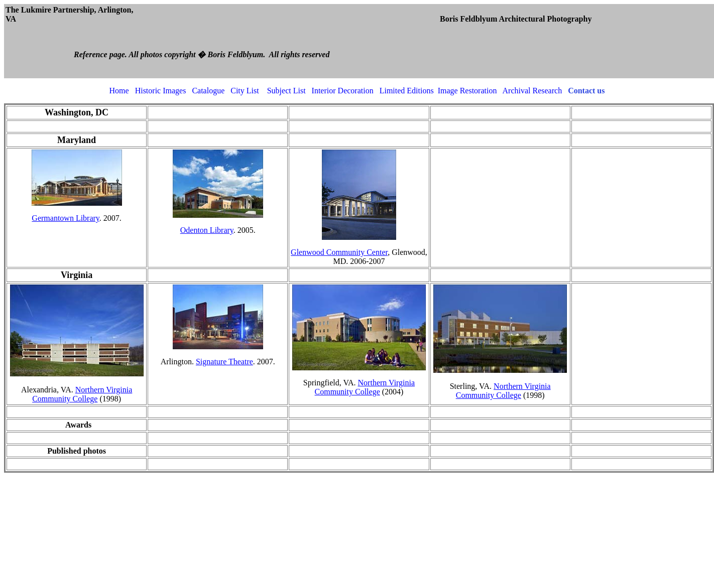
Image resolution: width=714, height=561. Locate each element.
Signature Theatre (224, 361)
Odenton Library (206, 230)
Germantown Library (65, 218)
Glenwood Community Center (339, 252)
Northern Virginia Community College (82, 394)
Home (119, 90)
